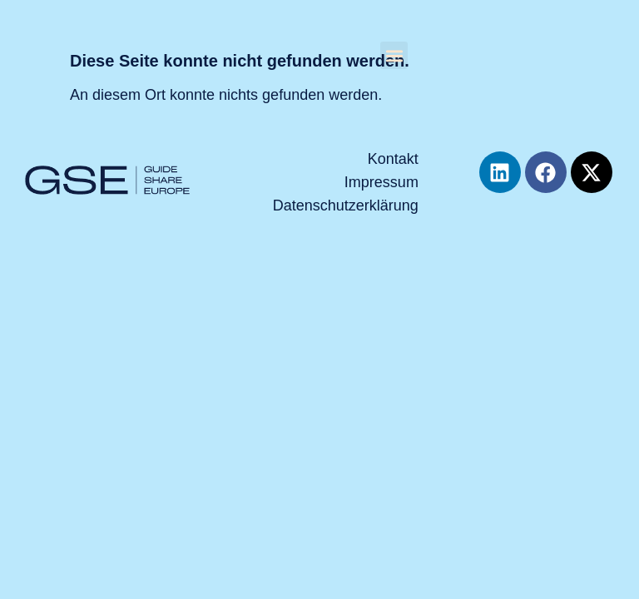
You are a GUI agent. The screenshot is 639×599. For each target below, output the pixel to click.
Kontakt (393, 159)
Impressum (381, 182)
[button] (394, 55)
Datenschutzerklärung (346, 205)
